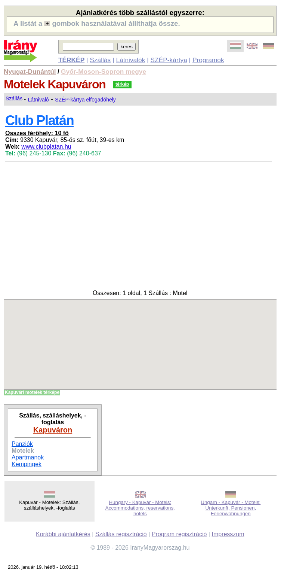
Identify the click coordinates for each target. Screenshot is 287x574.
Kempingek (26, 464)
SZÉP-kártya (169, 60)
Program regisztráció (179, 534)
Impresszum (228, 534)
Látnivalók (130, 60)
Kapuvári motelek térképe (32, 392)
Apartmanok (28, 457)
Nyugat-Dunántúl (30, 71)
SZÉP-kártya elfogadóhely (85, 100)
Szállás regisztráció (121, 534)
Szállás (100, 60)
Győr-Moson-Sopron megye (103, 71)
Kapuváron (52, 430)
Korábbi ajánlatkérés (63, 534)
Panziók (22, 444)
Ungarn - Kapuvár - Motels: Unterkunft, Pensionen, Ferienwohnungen (230, 507)
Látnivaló (38, 100)
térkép (122, 84)
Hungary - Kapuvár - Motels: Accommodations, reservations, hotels (140, 507)
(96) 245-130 (34, 153)
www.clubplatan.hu (46, 146)
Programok (208, 60)
